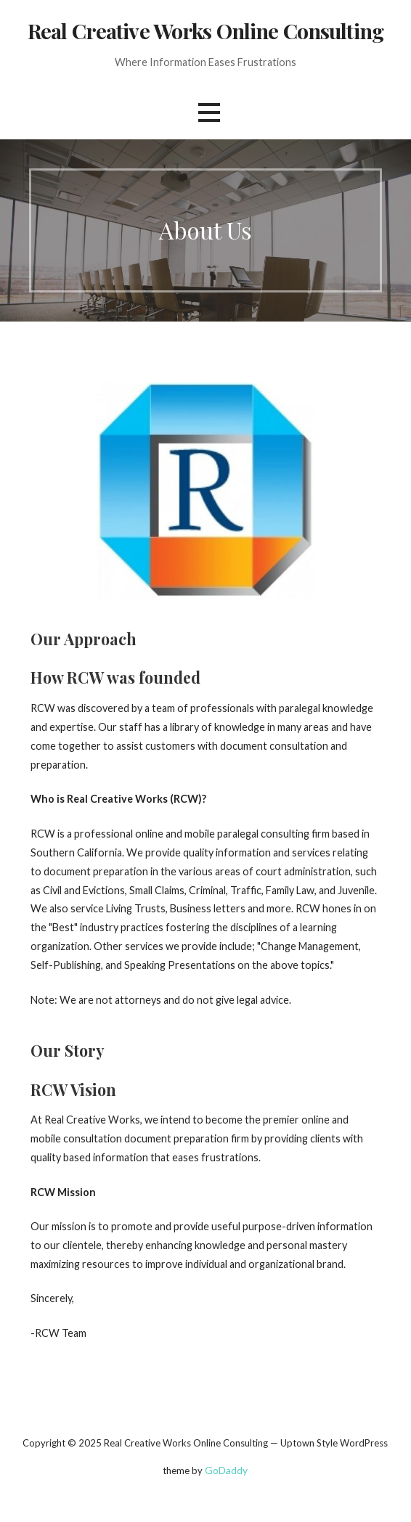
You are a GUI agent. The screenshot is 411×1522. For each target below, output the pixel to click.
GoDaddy (226, 1470)
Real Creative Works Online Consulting (205, 30)
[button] (209, 112)
